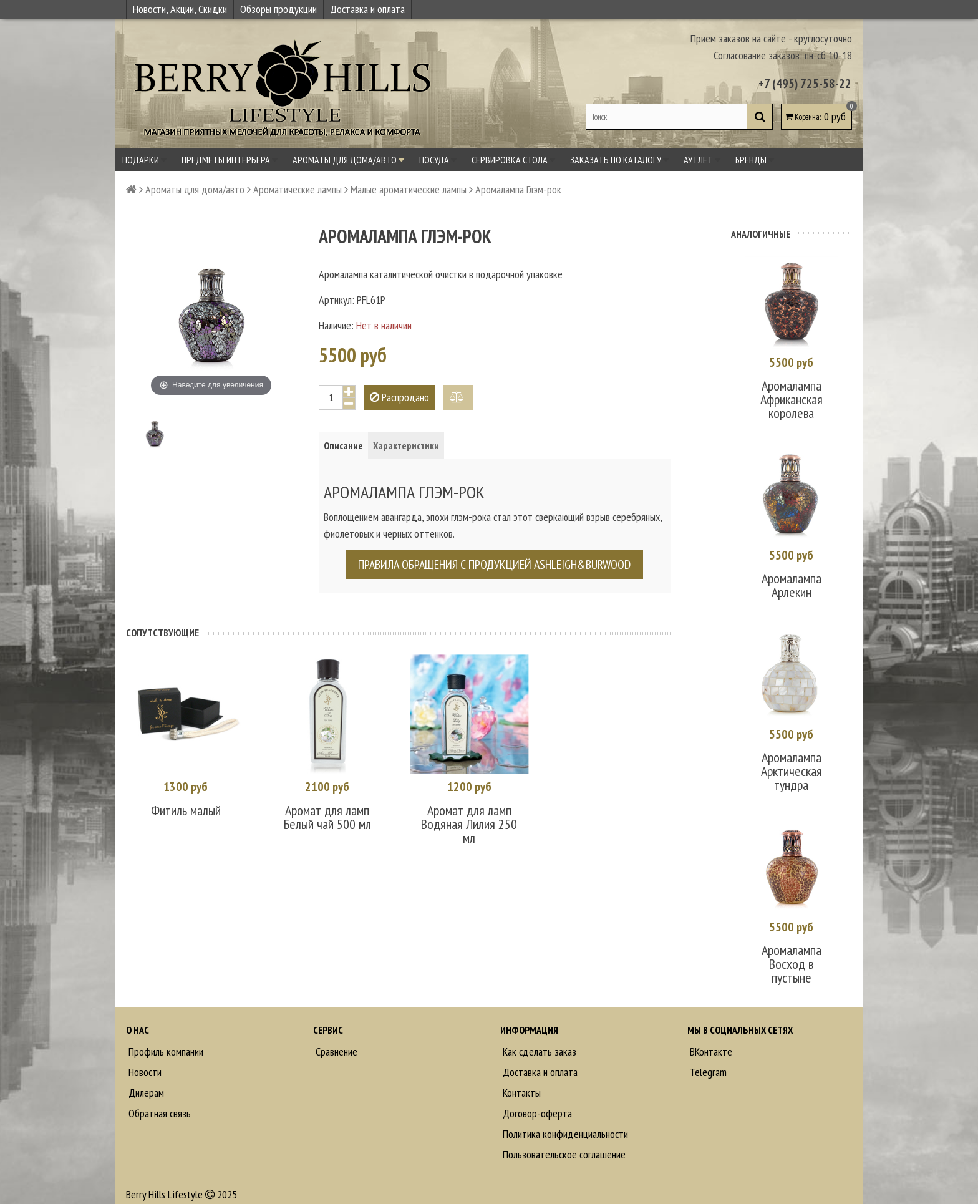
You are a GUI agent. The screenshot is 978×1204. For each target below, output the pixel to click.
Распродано (399, 397)
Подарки (144, 159)
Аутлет (702, 159)
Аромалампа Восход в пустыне (791, 955)
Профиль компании (164, 1043)
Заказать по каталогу (619, 159)
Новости (144, 1063)
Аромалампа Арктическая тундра (791, 764)
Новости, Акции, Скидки (180, 9)
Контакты (520, 1084)
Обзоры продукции (278, 9)
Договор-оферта (536, 1104)
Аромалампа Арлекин (791, 581)
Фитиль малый (186, 809)
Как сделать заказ (538, 1043)
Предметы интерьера (230, 159)
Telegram (707, 1063)
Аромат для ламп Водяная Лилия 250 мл (469, 822)
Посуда (438, 159)
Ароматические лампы (297, 189)
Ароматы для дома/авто (348, 159)
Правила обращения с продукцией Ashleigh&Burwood (494, 564)
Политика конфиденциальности (564, 1125)
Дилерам (145, 1084)
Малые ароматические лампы (409, 189)
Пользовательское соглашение (563, 1145)
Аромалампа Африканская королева (791, 397)
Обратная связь (158, 1104)
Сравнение (335, 1043)
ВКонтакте (709, 1043)
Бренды (754, 159)
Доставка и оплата (367, 9)
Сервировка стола (513, 159)
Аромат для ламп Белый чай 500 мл (327, 816)
